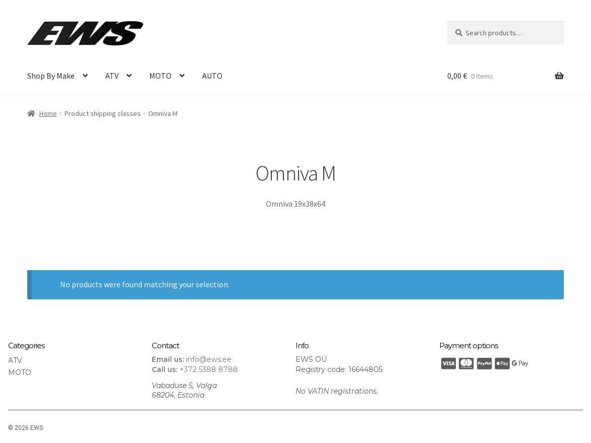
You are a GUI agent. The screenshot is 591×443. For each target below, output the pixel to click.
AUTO (212, 76)
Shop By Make (51, 76)
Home (48, 113)
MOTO (160, 76)
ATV (112, 76)
